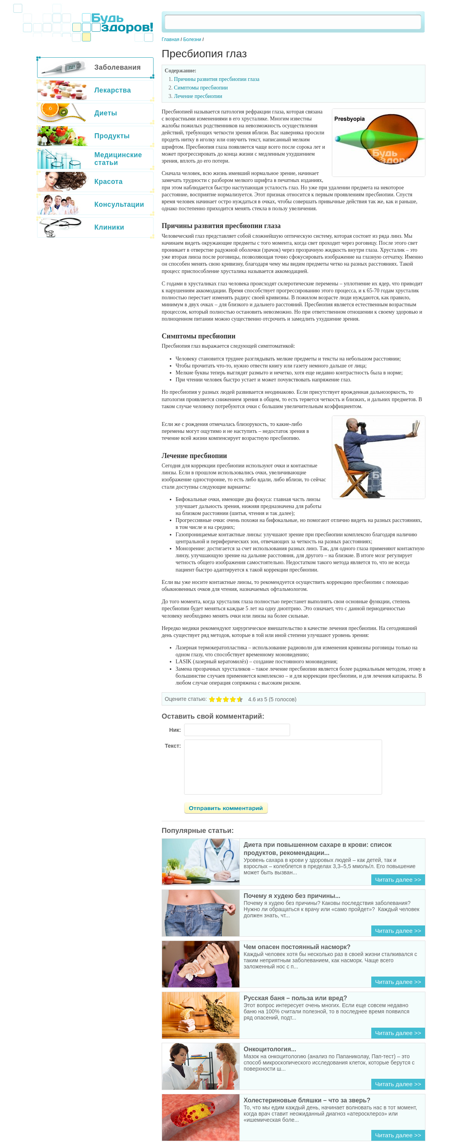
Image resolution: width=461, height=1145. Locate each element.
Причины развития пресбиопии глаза (217, 79)
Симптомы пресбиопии (201, 88)
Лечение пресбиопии (198, 96)
